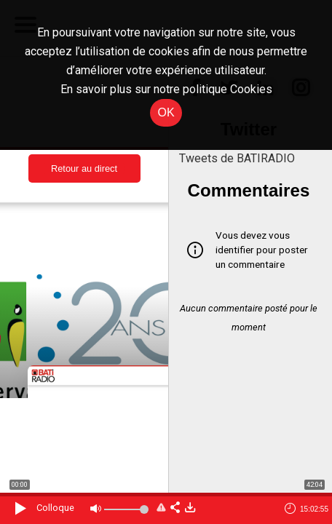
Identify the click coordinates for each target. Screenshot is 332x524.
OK (165, 112)
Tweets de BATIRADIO (237, 158)
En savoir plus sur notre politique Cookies (166, 89)
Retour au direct (84, 168)
